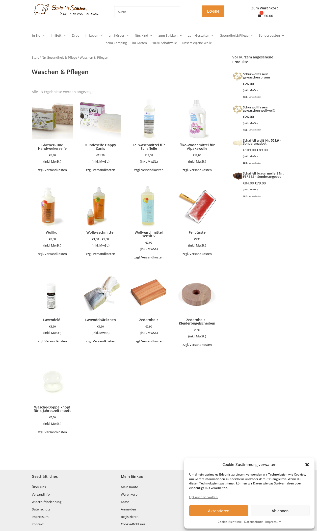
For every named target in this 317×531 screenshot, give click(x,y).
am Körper (116, 36)
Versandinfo (41, 495)
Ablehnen (280, 510)
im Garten (139, 43)
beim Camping (116, 43)
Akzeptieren (218, 510)
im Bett (56, 36)
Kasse (125, 502)
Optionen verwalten (203, 497)
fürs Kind (141, 36)
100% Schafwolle (164, 43)
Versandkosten (56, 170)
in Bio (36, 36)
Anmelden (128, 509)
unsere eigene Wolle (197, 43)
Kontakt (38, 524)
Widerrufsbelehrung (46, 502)
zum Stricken (168, 36)
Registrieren (129, 517)
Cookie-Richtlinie (230, 522)
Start (35, 57)
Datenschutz (253, 522)
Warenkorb (129, 495)
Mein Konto (129, 487)
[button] (307, 464)
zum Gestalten (198, 36)
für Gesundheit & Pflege (59, 57)
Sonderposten (269, 36)
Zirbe (75, 36)
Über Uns (39, 487)
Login (213, 11)
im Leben (91, 36)
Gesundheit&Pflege (234, 36)
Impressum (273, 522)
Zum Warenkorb (265, 8)
